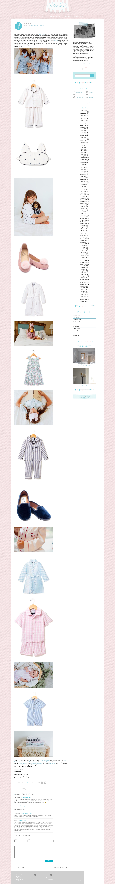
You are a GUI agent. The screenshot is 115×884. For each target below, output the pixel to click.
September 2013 (83, 284)
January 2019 (83, 176)
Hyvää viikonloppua (84, 365)
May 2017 (83, 210)
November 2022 (83, 113)
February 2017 (83, 215)
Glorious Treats (76, 324)
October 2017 (83, 201)
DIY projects (79, 92)
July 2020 (83, 147)
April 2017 (83, 211)
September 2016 (83, 223)
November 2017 (83, 199)
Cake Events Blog (77, 319)
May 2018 (83, 189)
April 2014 (83, 272)
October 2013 (83, 282)
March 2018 (83, 193)
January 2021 (83, 137)
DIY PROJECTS (36, 16)
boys (45, 38)
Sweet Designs (76, 317)
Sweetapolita (75, 333)
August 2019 (83, 164)
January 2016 (83, 237)
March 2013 (83, 294)
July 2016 (83, 227)
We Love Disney (19, 867)
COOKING (45, 16)
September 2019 (83, 162)
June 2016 (83, 228)
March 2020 (83, 154)
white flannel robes (45, 760)
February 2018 (83, 194)
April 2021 (83, 132)
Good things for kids (34, 25)
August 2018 (83, 184)
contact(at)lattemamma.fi (84, 63)
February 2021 (83, 135)
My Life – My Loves (77, 321)
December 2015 (83, 238)
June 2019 (83, 167)
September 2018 (83, 183)
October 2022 (83, 115)
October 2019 (83, 161)
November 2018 (83, 179)
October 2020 (83, 142)
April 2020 (83, 152)
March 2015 (83, 254)
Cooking (90, 92)
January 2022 (83, 123)
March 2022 (83, 120)
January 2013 (83, 298)
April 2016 (83, 232)
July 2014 (83, 267)
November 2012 (83, 301)
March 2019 (83, 172)
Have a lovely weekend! (60, 867)
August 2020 (83, 145)
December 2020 (83, 139)
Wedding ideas (19, 881)
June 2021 (83, 130)
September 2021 (83, 127)
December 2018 (83, 177)
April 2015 (83, 252)
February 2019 (83, 174)
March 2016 (83, 233)
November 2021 (83, 125)
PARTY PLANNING (67, 16)
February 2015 (83, 255)
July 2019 (83, 166)
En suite (84, 385)
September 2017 (83, 203)
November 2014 (83, 260)
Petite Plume (42, 34)
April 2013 (83, 292)
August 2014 (83, 265)
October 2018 (83, 181)
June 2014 (83, 269)
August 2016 (83, 225)
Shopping (42, 25)
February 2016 (83, 235)
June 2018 (83, 188)
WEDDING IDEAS (78, 16)
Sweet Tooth (75, 330)
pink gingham (52, 763)
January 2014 (83, 277)
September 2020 (83, 144)
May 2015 (83, 250)
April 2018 (83, 191)
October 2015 (83, 242)
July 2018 (83, 186)
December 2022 (83, 112)
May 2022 (83, 117)
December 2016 (83, 218)
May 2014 (83, 271)
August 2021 (83, 128)
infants (56, 40)
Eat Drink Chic (76, 326)
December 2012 (83, 299)
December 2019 (83, 157)
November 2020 (83, 140)
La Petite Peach (76, 328)
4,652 (27, 782)
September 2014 (83, 264)
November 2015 (83, 240)
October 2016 (83, 221)
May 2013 (83, 291)
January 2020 (83, 156)
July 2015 (83, 247)
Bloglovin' (83, 397)
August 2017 (83, 205)
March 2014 (83, 274)
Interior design (79, 94)
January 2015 (83, 257)
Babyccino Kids (76, 315)
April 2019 (83, 171)
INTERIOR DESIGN (55, 16)
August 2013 (83, 286)
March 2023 (83, 110)
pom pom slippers (45, 761)
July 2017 (83, 206)
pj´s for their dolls (23, 763)
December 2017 (83, 198)
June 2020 (83, 149)
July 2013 (83, 287)
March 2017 (83, 213)
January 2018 (83, 196)
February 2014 (83, 276)
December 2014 (83, 259)
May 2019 (83, 169)
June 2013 (83, 289)
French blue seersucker (36, 763)
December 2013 (83, 279)
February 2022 (83, 122)
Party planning (92, 94)
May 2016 (83, 230)
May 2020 (83, 150)
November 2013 (83, 281)
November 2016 (83, 220)
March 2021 (83, 134)
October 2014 (83, 262)
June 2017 (83, 208)
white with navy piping (30, 761)
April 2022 (83, 118)
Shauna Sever (76, 335)
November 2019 (83, 159)
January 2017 (83, 216)
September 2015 (83, 243)
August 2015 (83, 245)
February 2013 (83, 296)
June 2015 (83, 249)
